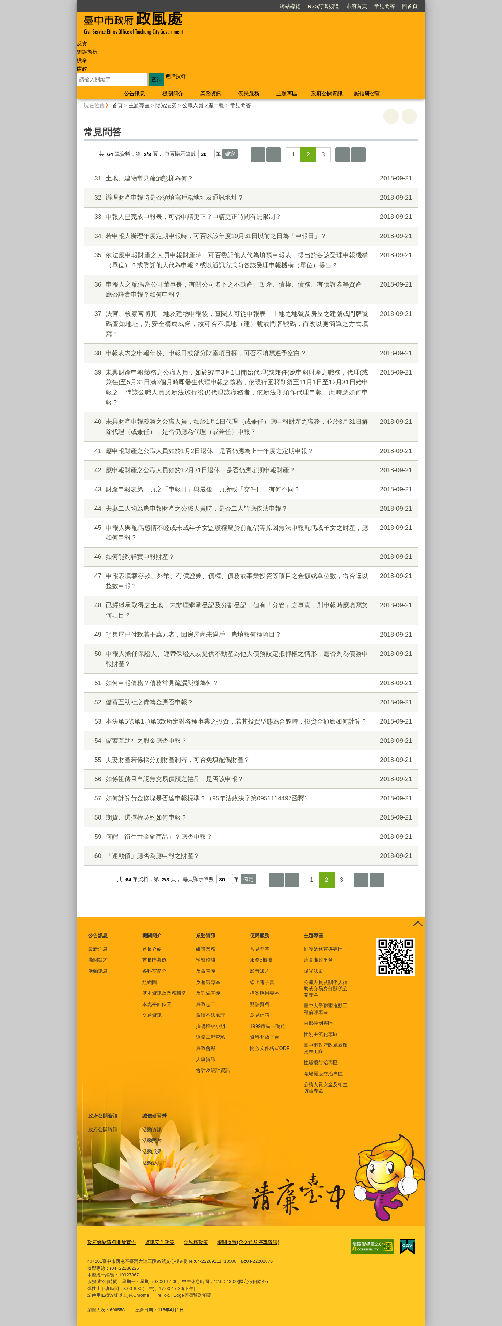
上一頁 (273, 154)
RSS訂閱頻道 (323, 6)
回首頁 (410, 6)
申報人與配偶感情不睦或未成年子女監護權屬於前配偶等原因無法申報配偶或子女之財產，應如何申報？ (250, 532)
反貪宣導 (205, 971)
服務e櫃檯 (261, 960)
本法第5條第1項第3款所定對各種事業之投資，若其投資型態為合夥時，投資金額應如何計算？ (250, 722)
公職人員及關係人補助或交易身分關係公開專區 (326, 988)
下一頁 (342, 154)
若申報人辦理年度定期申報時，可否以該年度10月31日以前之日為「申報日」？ (250, 236)
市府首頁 (356, 6)
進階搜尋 (175, 76)
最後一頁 (358, 154)
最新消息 (98, 949)
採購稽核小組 (210, 1026)
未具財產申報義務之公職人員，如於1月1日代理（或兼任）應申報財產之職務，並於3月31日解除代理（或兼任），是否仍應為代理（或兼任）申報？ (250, 426)
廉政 (82, 69)
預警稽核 (205, 960)
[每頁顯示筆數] (206, 154)
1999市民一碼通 (267, 1026)
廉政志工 (205, 1004)
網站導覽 (290, 6)
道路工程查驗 (210, 1037)
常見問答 (384, 6)
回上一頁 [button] (409, 116)
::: (73, 3)
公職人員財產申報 (203, 105)
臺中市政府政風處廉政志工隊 (326, 1048)
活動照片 (152, 1140)
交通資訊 (152, 1015)
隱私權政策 (189, 1242)
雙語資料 (259, 1004)
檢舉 (82, 60)
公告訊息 (134, 93)
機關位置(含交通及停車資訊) (238, 1242)
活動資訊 (152, 1129)
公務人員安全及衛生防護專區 (326, 1088)
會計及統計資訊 (213, 1070)
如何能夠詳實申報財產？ (250, 557)
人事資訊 (205, 1059)
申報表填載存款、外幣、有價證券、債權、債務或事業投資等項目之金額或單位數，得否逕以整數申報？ (250, 580)
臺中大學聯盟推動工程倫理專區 (326, 1009)
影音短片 (259, 971)
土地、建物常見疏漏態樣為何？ (250, 178)
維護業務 (205, 949)
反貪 (82, 43)
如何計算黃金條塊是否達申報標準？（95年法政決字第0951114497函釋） (250, 798)
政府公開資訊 (327, 93)
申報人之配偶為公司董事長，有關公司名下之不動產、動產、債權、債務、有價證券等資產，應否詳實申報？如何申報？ (250, 289)
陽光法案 (165, 105)
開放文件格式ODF (270, 1048)
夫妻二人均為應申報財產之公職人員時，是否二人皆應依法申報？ (250, 509)
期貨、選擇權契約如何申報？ (250, 818)
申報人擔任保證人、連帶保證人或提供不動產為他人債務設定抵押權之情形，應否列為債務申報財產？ (250, 658)
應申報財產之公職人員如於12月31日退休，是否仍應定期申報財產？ (250, 470)
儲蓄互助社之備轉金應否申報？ (250, 702)
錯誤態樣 (87, 52)
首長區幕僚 (154, 960)
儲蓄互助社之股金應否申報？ (250, 741)
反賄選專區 (208, 982)
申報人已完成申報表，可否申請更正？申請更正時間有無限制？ (250, 217)
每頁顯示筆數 (180, 154)
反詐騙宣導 (208, 993)
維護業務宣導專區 (323, 949)
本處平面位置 (157, 1004)
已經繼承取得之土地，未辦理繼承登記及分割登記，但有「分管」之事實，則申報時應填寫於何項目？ (250, 609)
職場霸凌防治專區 (323, 1073)
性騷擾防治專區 (321, 1062)
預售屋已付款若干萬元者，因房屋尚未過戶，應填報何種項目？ (250, 635)
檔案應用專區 (264, 993)
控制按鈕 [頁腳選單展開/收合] (417, 924)
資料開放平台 (264, 1037)
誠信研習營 (367, 93)
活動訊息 (98, 971)
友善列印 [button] (391, 116)
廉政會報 (205, 1048)
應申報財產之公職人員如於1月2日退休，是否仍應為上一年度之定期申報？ (250, 451)
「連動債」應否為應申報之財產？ (250, 856)
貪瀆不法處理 (210, 1015)
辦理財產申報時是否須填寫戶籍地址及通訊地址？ (250, 198)
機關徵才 (98, 960)
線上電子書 (262, 982)
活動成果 (152, 1151)
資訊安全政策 (155, 1242)
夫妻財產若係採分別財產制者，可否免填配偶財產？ (250, 760)
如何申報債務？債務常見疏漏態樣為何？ (250, 683)
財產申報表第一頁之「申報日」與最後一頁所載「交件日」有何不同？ (250, 489)
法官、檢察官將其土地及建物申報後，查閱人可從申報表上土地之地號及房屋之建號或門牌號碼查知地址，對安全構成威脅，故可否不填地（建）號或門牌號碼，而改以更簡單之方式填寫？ (250, 323)
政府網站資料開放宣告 (109, 1242)
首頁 (117, 105)
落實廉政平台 (318, 960)
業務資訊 (210, 93)
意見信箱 (259, 1015)
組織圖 (149, 982)
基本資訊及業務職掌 (164, 993)
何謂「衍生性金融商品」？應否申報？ (250, 837)
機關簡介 (172, 93)
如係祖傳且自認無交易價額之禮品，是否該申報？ (250, 779)
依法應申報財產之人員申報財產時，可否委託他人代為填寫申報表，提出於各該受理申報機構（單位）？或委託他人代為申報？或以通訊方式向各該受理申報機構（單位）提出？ (250, 259)
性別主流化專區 (321, 1034)
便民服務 (248, 93)
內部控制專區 (318, 1023)
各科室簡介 (154, 971)
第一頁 (258, 154)
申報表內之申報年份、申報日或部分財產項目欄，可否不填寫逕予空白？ (250, 353)
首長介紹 (152, 949)
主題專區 (286, 93)
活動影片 (152, 1162)
